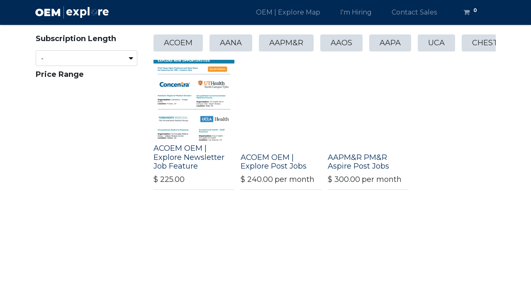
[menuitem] (288, 12)
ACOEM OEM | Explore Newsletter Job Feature (188, 157)
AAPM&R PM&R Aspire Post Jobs (358, 162)
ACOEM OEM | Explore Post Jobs (274, 162)
